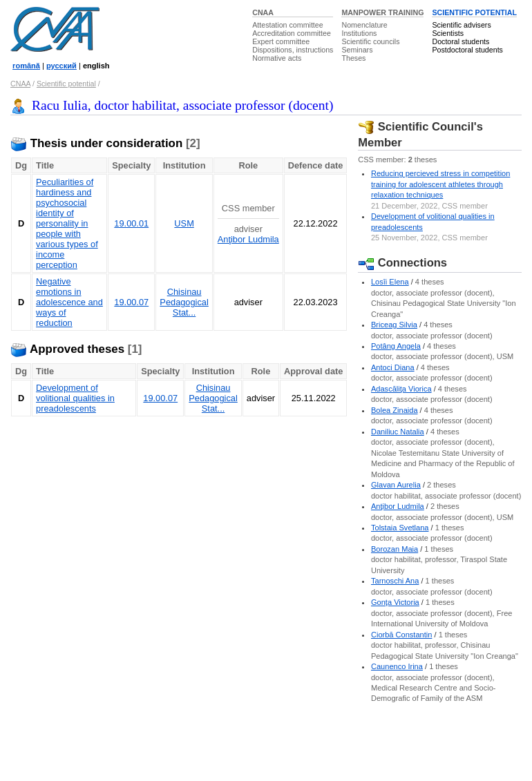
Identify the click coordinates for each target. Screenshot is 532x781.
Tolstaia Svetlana (400, 527)
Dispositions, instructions (292, 50)
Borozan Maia (394, 549)
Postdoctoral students (467, 50)
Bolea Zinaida (394, 410)
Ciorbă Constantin (401, 634)
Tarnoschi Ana (395, 581)
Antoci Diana (393, 367)
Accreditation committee (291, 33)
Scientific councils (370, 41)
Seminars (356, 50)
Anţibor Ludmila (248, 239)
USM (183, 223)
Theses (353, 58)
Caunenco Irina (397, 666)
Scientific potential (66, 83)
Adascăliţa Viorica (401, 389)
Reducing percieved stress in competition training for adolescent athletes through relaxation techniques (440, 184)
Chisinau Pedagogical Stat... (184, 302)
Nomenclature (364, 25)
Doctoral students (460, 41)
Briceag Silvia (394, 324)
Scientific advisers (461, 25)
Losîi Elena (390, 282)
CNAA (263, 12)
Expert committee (281, 41)
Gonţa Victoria (395, 602)
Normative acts (276, 58)
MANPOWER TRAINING (382, 12)
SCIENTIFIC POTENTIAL (474, 12)
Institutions (359, 33)
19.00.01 (131, 223)
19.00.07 (131, 302)
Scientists (448, 33)
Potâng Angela (396, 346)
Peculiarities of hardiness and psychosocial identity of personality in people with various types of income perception (67, 223)
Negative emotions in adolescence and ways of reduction (69, 302)
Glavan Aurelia (396, 485)
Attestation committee (287, 25)
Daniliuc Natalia (397, 431)
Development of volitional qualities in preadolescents (75, 398)
